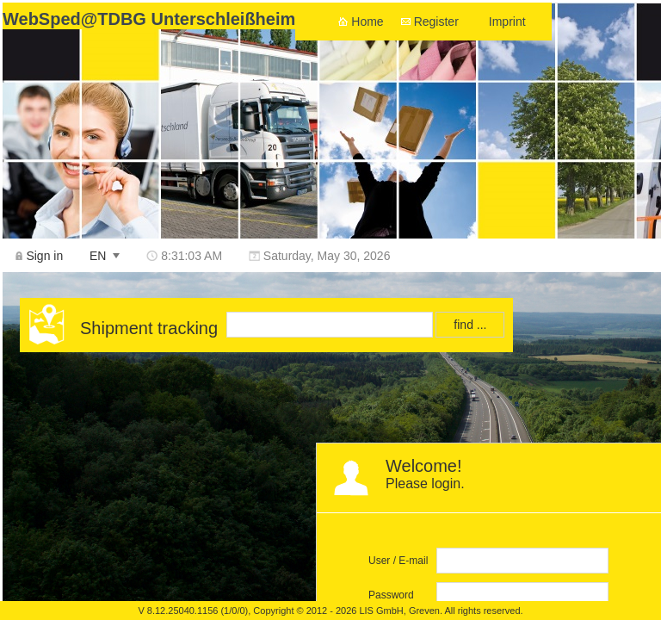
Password (391, 595)
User (379, 561)
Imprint (507, 21)
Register (436, 21)
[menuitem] (40, 255)
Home (367, 21)
